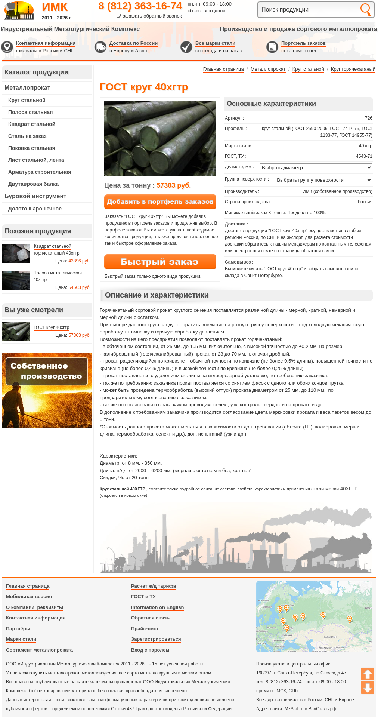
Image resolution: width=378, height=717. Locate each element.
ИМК (55, 6)
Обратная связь (150, 618)
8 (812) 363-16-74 (140, 6)
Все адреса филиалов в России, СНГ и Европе (305, 699)
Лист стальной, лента (36, 160)
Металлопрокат (27, 87)
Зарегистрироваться (156, 639)
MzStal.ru (294, 708)
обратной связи (317, 250)
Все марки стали (215, 43)
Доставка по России (133, 43)
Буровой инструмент (35, 196)
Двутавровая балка (33, 184)
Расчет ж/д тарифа (153, 586)
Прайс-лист (145, 628)
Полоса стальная (30, 112)
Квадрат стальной (31, 124)
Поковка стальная (31, 148)
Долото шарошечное (35, 209)
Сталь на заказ (27, 136)
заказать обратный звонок (152, 16)
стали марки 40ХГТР (334, 489)
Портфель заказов (303, 43)
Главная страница (27, 586)
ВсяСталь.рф (322, 708)
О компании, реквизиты (34, 607)
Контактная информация (45, 43)
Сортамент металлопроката (39, 650)
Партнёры (18, 628)
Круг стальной (27, 100)
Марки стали (21, 639)
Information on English (157, 607)
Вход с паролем (150, 650)
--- (47, 390)
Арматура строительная (39, 172)
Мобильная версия (29, 596)
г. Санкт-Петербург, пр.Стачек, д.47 (310, 673)
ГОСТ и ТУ (143, 596)
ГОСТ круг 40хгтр (51, 327)
